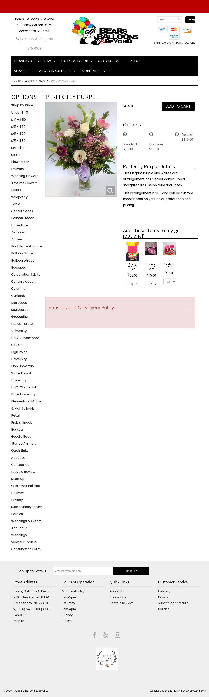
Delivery (17, 493)
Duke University (23, 394)
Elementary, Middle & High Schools (26, 405)
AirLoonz (17, 232)
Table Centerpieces (22, 207)
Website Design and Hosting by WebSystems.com (178, 690)
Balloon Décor (74, 61)
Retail (135, 61)
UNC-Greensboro (25, 338)
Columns (18, 288)
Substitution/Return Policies (26, 510)
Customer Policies (25, 486)
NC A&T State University (22, 327)
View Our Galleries (55, 71)
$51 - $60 (18, 126)
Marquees (19, 302)
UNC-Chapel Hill (24, 387)
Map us (19, 621)
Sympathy (19, 197)
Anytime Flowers (24, 183)
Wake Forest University (21, 377)
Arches (16, 239)
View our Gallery (24, 542)
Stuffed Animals (23, 443)
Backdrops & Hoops (26, 246)
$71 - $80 (18, 140)
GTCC (16, 345)
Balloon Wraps (22, 260)
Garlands (18, 295)
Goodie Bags (21, 436)
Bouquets (18, 267)
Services (21, 71)
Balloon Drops (22, 253)
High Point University (19, 355)
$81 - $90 (18, 148)
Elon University (22, 366)
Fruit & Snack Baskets (21, 426)
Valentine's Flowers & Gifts (39, 81)
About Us (18, 457)
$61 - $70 (18, 133)
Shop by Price (22, 105)
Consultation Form (26, 549)
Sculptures (19, 309)
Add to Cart (178, 106)
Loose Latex (20, 225)
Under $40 (19, 112)
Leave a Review (23, 471)
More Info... (91, 71)
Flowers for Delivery (32, 61)
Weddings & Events (26, 521)
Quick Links (19, 450)
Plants (16, 190)
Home (17, 81)
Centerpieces (22, 281)
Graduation (108, 61)
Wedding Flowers (24, 176)
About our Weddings (19, 531)
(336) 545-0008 (29, 39)
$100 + (16, 155)
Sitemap (17, 478)
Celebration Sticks (25, 274)
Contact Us (20, 464)
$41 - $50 (18, 119)
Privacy (17, 500)
